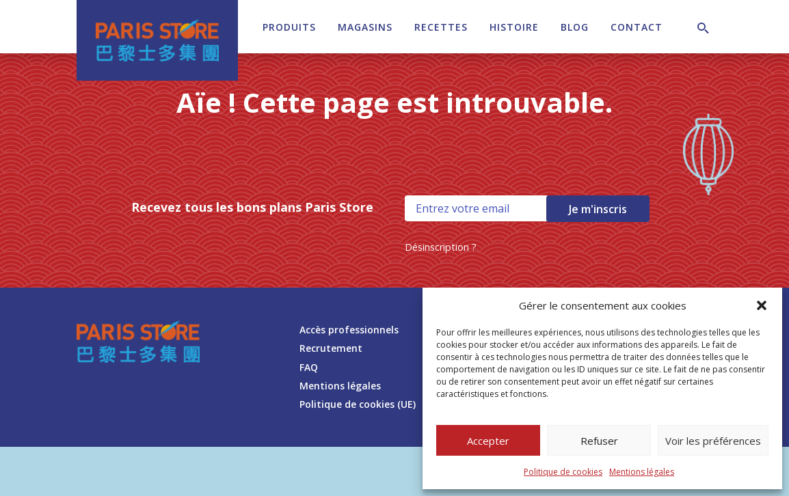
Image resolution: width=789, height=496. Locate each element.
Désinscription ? (441, 246)
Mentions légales (641, 472)
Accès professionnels (349, 329)
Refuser (599, 440)
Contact (637, 26)
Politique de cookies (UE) (357, 404)
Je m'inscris (598, 209)
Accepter (488, 440)
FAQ (308, 367)
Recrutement (330, 348)
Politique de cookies (563, 472)
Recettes (441, 26)
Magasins (365, 26)
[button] (761, 305)
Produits (289, 26)
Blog (575, 26)
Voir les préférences (713, 440)
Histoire (514, 26)
